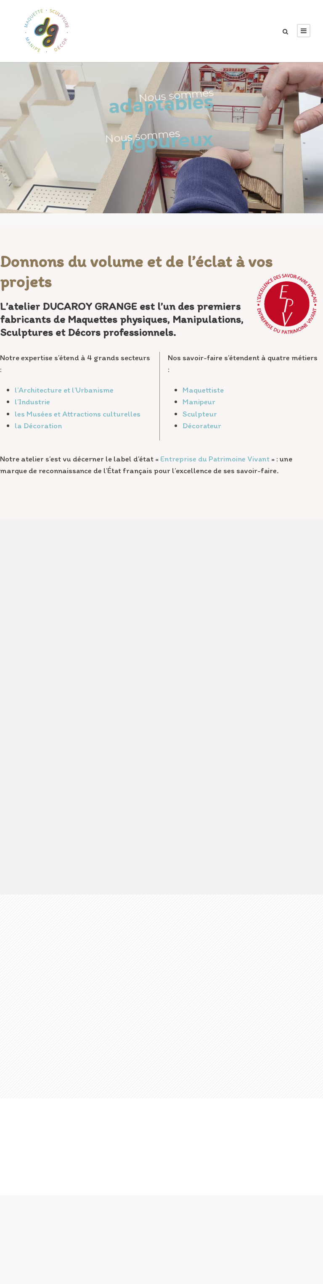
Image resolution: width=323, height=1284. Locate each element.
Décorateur (202, 425)
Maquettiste (203, 390)
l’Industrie (32, 401)
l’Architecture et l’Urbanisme (64, 390)
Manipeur (199, 401)
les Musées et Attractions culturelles (77, 414)
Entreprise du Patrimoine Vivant (215, 459)
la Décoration (38, 425)
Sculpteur (200, 414)
